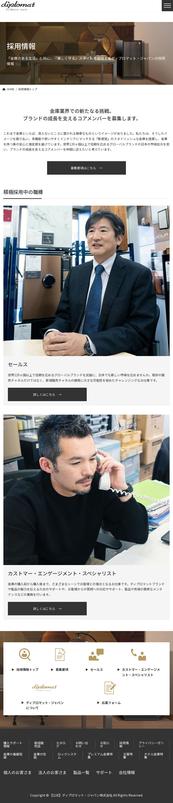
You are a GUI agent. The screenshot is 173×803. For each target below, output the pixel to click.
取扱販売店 (39, 744)
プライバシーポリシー (151, 744)
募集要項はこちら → (86, 168)
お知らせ (104, 744)
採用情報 (124, 744)
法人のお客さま (52, 772)
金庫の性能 (40, 755)
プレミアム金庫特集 (100, 755)
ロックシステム (67, 755)
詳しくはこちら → (47, 394)
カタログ (61, 744)
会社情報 (127, 772)
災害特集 (128, 755)
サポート (104, 772)
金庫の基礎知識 (12, 755)
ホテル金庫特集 (153, 755)
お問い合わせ (81, 744)
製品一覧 (81, 772)
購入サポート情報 (12, 744)
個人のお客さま (17, 772)
